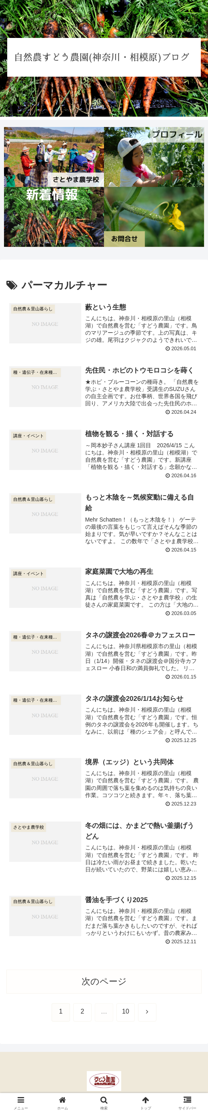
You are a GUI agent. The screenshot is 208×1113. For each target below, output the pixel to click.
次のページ (104, 982)
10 (125, 1012)
